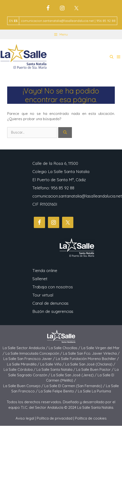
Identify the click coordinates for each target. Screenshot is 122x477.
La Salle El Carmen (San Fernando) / (75, 386)
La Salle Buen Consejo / (23, 386)
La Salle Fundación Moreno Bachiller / (87, 358)
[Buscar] (65, 132)
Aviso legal (25, 418)
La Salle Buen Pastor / (95, 369)
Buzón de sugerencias (52, 311)
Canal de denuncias (50, 303)
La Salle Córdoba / (20, 369)
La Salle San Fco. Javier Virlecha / (91, 353)
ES (15, 21)
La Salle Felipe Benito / (58, 391)
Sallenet (39, 278)
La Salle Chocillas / (65, 348)
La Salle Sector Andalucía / (26, 348)
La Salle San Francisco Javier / (29, 358)
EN (11, 21)
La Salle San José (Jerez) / (74, 375)
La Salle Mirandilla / (23, 364)
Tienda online (44, 270)
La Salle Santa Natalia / (56, 369)
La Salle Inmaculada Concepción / (34, 353)
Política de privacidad (54, 418)
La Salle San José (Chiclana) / (90, 364)
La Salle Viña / (52, 364)
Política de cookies (91, 418)
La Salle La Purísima (94, 391)
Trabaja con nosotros (52, 286)
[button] (111, 57)
